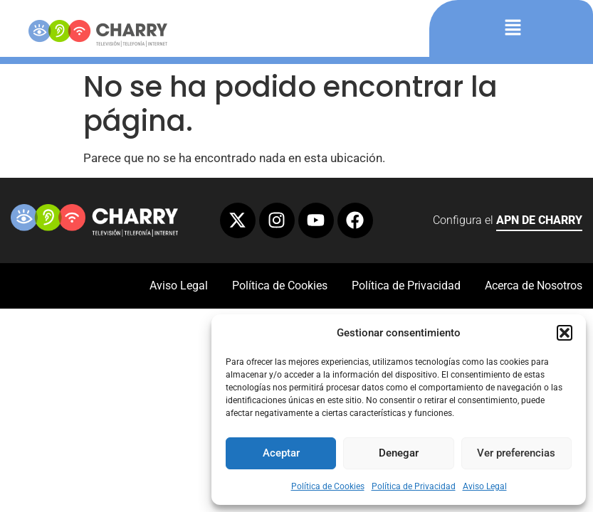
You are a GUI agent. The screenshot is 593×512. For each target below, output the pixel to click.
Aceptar (281, 453)
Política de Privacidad (414, 486)
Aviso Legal (485, 486)
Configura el (507, 222)
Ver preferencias (516, 453)
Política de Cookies (327, 486)
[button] (564, 333)
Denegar (399, 453)
